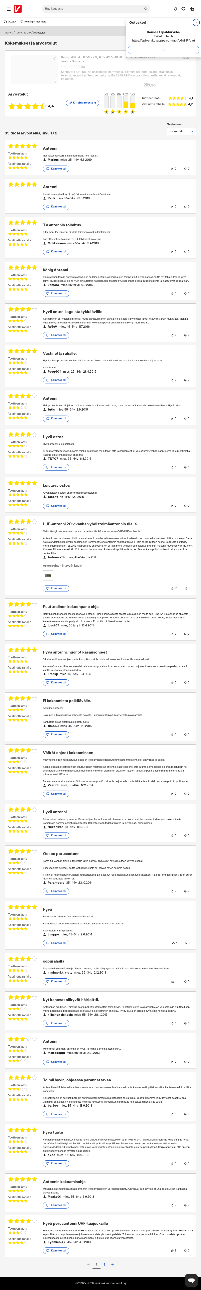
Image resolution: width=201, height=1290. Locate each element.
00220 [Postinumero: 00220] (10, 21)
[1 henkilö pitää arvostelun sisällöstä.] (174, 943)
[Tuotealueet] (9, 9)
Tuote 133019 (23, 33)
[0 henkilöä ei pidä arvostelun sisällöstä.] (186, 169)
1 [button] (96, 1264)
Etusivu (9, 33)
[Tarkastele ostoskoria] (192, 9)
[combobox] (96, 9)
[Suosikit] (183, 9)
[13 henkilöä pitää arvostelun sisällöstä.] (173, 588)
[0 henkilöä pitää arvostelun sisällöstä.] (173, 169)
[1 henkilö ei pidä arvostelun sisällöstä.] (187, 588)
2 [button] (104, 1264)
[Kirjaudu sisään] (175, 9)
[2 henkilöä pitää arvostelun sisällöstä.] (173, 1250)
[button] (112, 1265)
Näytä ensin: (181, 129)
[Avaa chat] (191, 1280)
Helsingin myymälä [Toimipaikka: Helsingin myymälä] (33, 21)
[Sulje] (196, 22)
